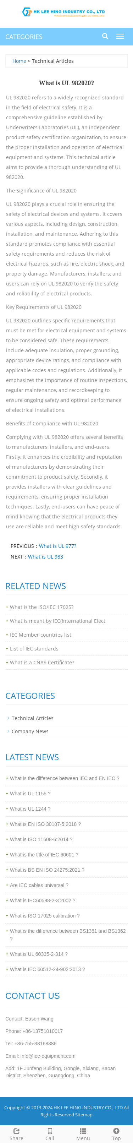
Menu (83, 1134)
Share (16, 1134)
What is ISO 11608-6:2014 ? (41, 839)
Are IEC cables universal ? (39, 885)
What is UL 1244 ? (30, 809)
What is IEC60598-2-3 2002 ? (42, 900)
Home (19, 61)
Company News (30, 731)
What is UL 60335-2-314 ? (39, 954)
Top (116, 1134)
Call (50, 1134)
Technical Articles (33, 718)
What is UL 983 (45, 556)
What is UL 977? (57, 546)
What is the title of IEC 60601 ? (44, 855)
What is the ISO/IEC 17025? (41, 607)
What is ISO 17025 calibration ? (45, 916)
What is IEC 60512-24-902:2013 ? (47, 969)
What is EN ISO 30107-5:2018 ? (45, 824)
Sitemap (84, 1114)
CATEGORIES (24, 36)
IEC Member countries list (40, 634)
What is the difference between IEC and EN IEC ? (65, 778)
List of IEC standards (34, 648)
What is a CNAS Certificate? (42, 662)
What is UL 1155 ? (30, 793)
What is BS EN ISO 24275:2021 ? (47, 870)
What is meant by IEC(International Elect (57, 620)
